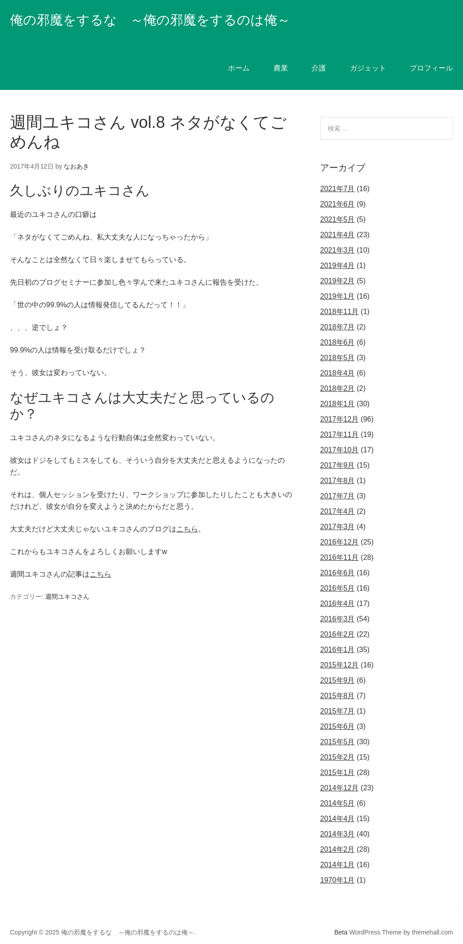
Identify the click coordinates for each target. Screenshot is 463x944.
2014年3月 (337, 822)
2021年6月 (337, 192)
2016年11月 (339, 545)
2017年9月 (337, 453)
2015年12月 (339, 653)
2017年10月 (339, 438)
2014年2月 (337, 837)
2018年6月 (337, 330)
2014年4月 (337, 807)
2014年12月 (339, 776)
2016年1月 (337, 638)
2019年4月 (337, 254)
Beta (341, 920)
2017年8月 (337, 469)
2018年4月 (337, 361)
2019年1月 (337, 284)
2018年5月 (337, 346)
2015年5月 (337, 730)
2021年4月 (337, 223)
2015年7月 (337, 699)
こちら (187, 517)
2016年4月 (337, 592)
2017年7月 (337, 484)
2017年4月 (337, 499)
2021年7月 (337, 177)
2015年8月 (337, 684)
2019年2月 (337, 269)
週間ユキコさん (67, 584)
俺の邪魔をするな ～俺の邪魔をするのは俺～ (178, 19)
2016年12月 (339, 530)
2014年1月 (337, 853)
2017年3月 (337, 515)
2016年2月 (337, 622)
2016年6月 (337, 561)
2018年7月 (337, 315)
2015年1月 (337, 761)
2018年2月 (337, 376)
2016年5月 (337, 576)
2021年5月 (337, 207)
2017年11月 (339, 423)
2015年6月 (337, 715)
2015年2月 (337, 745)
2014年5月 (337, 791)
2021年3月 (337, 238)
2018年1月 (337, 392)
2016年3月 (337, 607)
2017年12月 (339, 407)
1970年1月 (337, 868)
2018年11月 (339, 300)
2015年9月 (337, 668)
